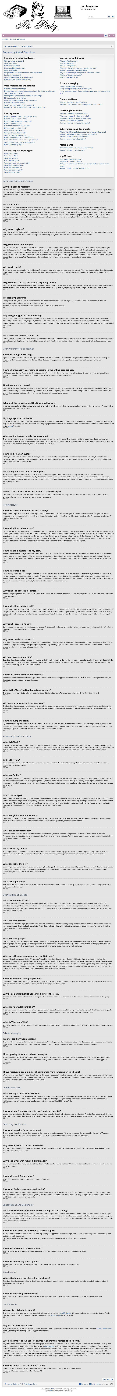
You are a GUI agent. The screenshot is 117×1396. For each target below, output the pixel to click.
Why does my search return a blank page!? (76, 118)
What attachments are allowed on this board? (76, 148)
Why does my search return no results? (74, 116)
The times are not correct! (13, 93)
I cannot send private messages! (72, 86)
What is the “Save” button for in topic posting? (21, 140)
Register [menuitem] (114, 36)
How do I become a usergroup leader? (74, 70)
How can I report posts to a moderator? (18, 137)
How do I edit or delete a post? (15, 119)
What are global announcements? (16, 163)
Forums (60, 35)
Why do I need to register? (14, 61)
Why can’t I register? (12, 66)
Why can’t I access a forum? (14, 130)
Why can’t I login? (11, 70)
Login (14, 39)
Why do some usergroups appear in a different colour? (80, 73)
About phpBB (56, 1315)
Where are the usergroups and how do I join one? (78, 68)
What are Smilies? (11, 158)
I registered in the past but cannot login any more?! (23, 73)
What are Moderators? (68, 63)
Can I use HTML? (10, 156)
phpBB (10, 426)
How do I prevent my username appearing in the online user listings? (29, 91)
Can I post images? (11, 160)
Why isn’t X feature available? (71, 161)
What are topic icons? (12, 172)
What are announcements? (14, 165)
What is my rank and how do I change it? (19, 105)
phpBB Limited (65, 1313)
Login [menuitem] (110, 36)
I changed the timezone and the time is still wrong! (23, 96)
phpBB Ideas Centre (103, 1328)
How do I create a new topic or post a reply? (20, 116)
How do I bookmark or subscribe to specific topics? (79, 134)
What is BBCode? (11, 153)
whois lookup (49, 1346)
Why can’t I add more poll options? (17, 126)
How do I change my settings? (15, 89)
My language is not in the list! (15, 98)
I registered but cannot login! (15, 68)
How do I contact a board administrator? (75, 168)
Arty (51, 1390)
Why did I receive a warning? (15, 135)
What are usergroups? (68, 66)
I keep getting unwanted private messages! (76, 89)
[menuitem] (106, 35)
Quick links (4, 36)
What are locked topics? (13, 170)
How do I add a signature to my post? (18, 121)
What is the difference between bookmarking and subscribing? (83, 132)
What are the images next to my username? (20, 100)
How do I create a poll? (13, 123)
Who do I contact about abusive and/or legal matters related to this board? (84, 165)
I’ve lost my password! (12, 75)
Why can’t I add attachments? (15, 133)
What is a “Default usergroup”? (71, 75)
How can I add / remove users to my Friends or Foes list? (81, 105)
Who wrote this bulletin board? (71, 159)
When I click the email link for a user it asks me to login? (25, 107)
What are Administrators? (69, 61)
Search (6, 39)
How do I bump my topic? (13, 145)
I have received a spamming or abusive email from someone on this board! (85, 92)
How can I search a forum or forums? (73, 114)
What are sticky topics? (13, 168)
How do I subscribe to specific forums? (74, 137)
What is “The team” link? (69, 77)
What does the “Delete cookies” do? (17, 80)
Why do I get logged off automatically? (18, 77)
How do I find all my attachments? (72, 150)
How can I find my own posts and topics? (75, 123)
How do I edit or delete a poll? (15, 128)
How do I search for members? (71, 121)
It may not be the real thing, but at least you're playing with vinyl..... (30, 35)
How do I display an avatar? (14, 103)
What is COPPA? (10, 63)
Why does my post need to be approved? (19, 142)
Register (22, 39)
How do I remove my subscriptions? (73, 139)
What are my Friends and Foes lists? (73, 102)
